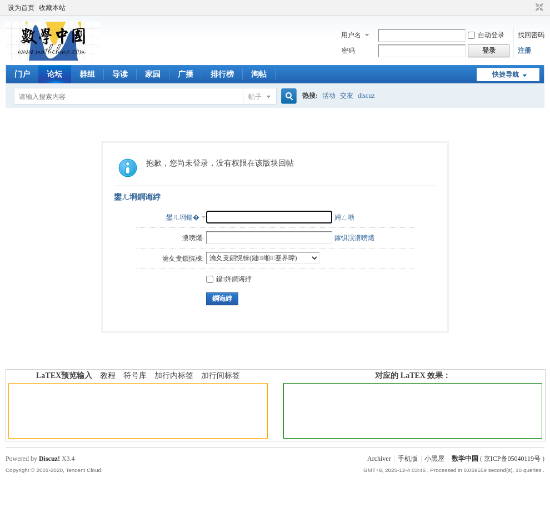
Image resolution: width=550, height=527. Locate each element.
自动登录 (486, 35)
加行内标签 (173, 375)
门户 (22, 74)
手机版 (408, 459)
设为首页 (21, 8)
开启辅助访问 (529, 8)
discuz (366, 96)
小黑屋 (434, 459)
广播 (185, 74)
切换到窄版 (538, 8)
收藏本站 (52, 8)
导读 (120, 74)
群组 (87, 74)
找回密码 (531, 35)
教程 (108, 375)
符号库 (135, 375)
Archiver (379, 459)
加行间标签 (220, 375)
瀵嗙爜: (193, 238)
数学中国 (465, 459)
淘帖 (259, 74)
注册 (524, 50)
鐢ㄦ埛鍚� (182, 217)
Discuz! (49, 459)
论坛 (54, 74)
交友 (346, 96)
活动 (329, 96)
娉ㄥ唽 (344, 217)
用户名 (351, 35)
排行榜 (222, 74)
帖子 (255, 97)
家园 (153, 74)
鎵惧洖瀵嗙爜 (354, 238)
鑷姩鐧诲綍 (229, 279)
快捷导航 (505, 74)
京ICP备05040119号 (512, 459)
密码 (348, 50)
